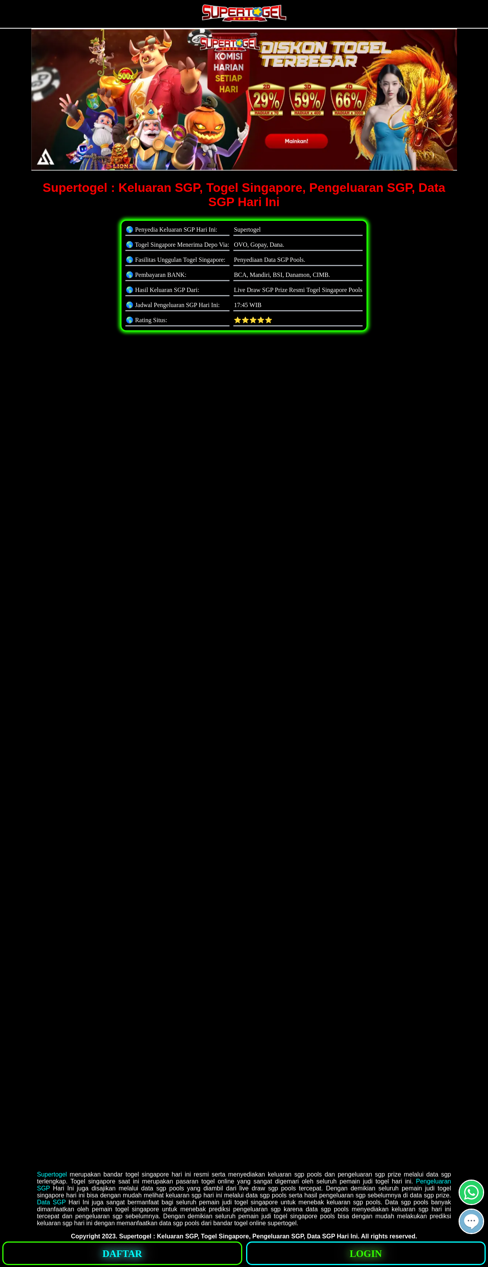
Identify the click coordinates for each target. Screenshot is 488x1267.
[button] (471, 1221)
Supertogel (52, 1174)
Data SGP (51, 1202)
